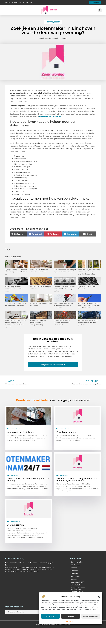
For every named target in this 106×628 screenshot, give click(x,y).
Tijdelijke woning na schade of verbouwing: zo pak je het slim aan (16, 272)
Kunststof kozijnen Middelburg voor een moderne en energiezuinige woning (89, 272)
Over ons (74, 570)
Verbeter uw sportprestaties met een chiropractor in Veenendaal (64, 306)
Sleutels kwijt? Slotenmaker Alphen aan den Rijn (28, 479)
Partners (74, 568)
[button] (99, 597)
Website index (76, 585)
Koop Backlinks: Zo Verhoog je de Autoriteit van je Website (78, 590)
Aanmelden (75, 576)
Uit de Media (75, 565)
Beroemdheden (77, 562)
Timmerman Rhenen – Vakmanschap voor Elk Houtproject (62, 323)
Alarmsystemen (15, 525)
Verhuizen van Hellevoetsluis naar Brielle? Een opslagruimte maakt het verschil (89, 306)
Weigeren (70, 616)
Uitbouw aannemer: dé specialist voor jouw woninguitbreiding (38, 323)
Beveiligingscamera (66, 432)
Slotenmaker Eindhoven (50, 117)
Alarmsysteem (53, 22)
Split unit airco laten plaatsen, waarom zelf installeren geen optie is (64, 289)
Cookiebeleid (69, 621)
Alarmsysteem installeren (20, 432)
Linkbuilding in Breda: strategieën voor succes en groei (15, 289)
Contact (74, 579)
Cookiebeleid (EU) (77, 582)
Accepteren (50, 616)
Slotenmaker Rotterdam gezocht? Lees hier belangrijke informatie (76, 479)
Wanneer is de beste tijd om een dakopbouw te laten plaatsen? (88, 323)
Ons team (74, 573)
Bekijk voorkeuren (90, 616)
